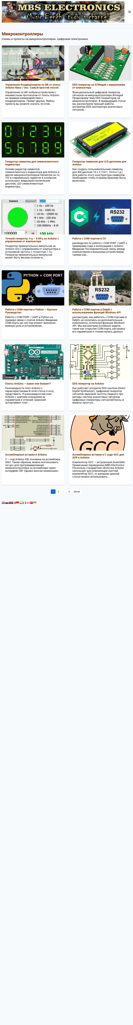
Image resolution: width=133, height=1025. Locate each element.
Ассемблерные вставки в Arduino (26, 454)
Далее (77, 491)
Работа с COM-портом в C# (89, 238)
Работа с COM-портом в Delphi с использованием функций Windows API (96, 311)
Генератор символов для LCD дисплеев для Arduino (99, 163)
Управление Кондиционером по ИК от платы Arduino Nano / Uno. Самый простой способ (32, 86)
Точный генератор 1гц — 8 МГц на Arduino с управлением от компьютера (32, 240)
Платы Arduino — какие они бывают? (28, 383)
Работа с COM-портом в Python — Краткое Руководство (31, 311)
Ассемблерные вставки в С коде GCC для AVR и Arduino (98, 456)
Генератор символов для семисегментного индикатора (32, 163)
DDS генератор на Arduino (88, 383)
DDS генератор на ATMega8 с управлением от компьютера (98, 86)
